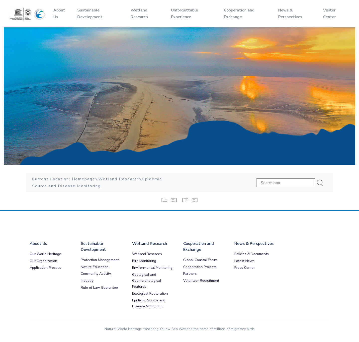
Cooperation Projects (199, 267)
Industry (87, 280)
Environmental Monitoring (152, 267)
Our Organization (43, 261)
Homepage (83, 179)
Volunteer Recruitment (201, 280)
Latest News (244, 261)
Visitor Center (322, 13)
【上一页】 (169, 200)
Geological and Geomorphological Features (146, 280)
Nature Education (94, 267)
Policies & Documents (251, 254)
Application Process (45, 267)
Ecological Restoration (150, 293)
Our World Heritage (45, 254)
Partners (190, 273)
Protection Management (100, 260)
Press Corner (244, 267)
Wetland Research (118, 179)
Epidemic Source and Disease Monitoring (148, 303)
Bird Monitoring (144, 261)
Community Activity (96, 273)
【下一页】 (190, 200)
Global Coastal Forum (200, 260)
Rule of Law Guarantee (99, 287)
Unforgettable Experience (181, 13)
